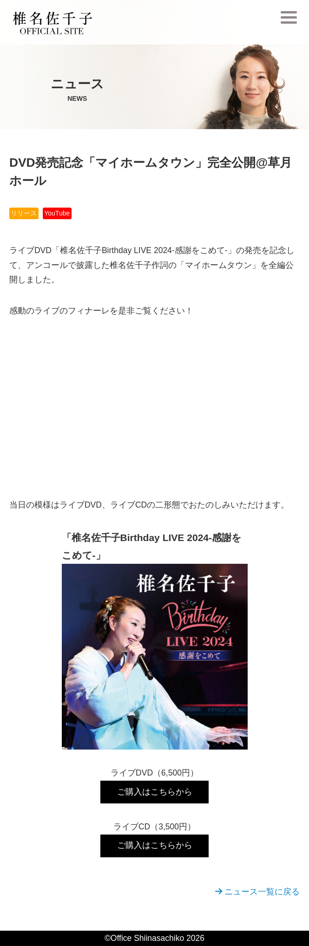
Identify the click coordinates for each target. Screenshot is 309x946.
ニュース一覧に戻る (257, 891)
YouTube (57, 213)
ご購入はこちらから (154, 791)
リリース (24, 213)
